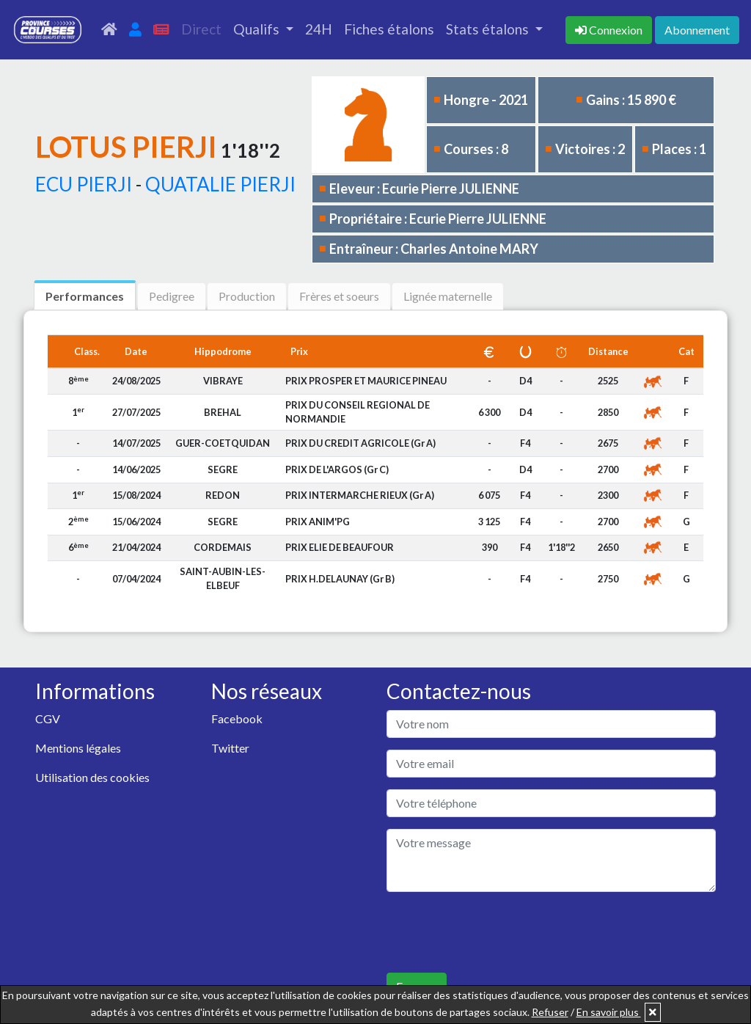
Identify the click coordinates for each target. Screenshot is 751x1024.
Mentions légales (78, 748)
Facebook (237, 718)
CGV (47, 718)
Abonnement (697, 30)
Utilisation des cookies (92, 777)
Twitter (230, 748)
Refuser (550, 1012)
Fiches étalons (389, 29)
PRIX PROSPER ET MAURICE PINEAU (366, 381)
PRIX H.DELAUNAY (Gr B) (340, 579)
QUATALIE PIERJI (220, 184)
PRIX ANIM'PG (317, 521)
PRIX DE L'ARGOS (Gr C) (337, 469)
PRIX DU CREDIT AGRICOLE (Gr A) (360, 443)
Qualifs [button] (257, 29)
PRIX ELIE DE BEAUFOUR (339, 547)
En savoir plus (608, 1012)
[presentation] (498, 932)
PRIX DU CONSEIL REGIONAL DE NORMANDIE (357, 412)
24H (318, 29)
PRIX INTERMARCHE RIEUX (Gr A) (359, 495)
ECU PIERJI (83, 184)
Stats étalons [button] (489, 29)
